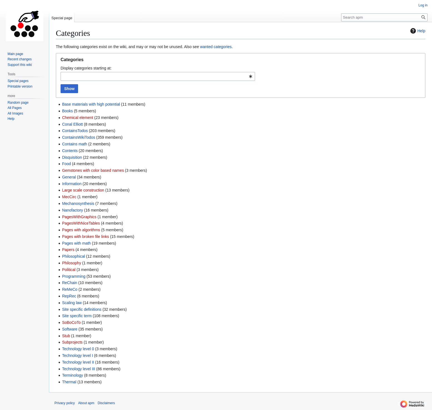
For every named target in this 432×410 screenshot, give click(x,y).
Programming (73, 276)
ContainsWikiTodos (78, 137)
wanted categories (216, 46)
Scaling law (72, 302)
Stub (66, 336)
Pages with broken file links (85, 236)
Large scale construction (83, 190)
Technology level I (77, 355)
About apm (86, 403)
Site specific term (77, 316)
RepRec (69, 296)
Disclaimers (106, 403)
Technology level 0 (78, 349)
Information (71, 184)
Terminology (72, 375)
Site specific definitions (81, 309)
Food (66, 163)
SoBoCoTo (71, 322)
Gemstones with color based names (93, 170)
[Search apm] (384, 17)
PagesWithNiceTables (81, 223)
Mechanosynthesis (78, 203)
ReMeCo (69, 289)
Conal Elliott (72, 124)
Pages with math (76, 243)
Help (417, 31)
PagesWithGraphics (79, 217)
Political (68, 269)
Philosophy (71, 263)
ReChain (69, 282)
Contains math (74, 144)
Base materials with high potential (91, 104)
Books (67, 111)
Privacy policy (64, 403)
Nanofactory (72, 210)
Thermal (69, 382)
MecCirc (69, 197)
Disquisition (72, 157)
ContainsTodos (75, 130)
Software (69, 329)
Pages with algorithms (81, 230)
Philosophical (73, 256)
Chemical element (77, 117)
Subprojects (72, 342)
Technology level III (78, 369)
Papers (68, 249)
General (69, 177)
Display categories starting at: (86, 68)
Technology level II (78, 362)
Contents (70, 150)
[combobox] (158, 76)
